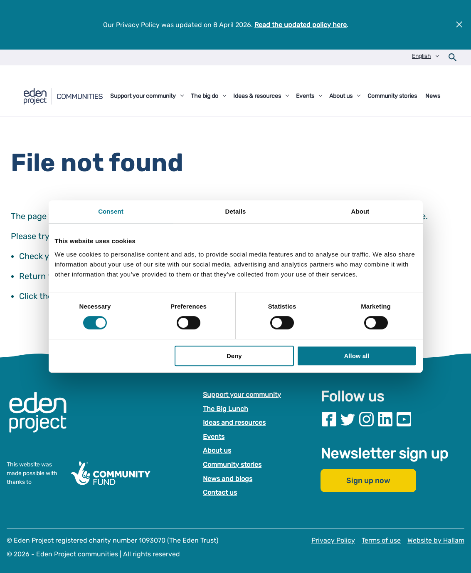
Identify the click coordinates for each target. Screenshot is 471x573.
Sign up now (368, 480)
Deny (234, 355)
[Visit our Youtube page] (404, 419)
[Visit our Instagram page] (366, 419)
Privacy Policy (333, 540)
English (421, 56)
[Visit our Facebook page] (329, 419)
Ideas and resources (234, 422)
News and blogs (227, 478)
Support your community (242, 395)
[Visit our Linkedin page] (385, 419)
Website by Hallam (435, 540)
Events (213, 437)
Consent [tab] (110, 211)
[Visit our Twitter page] (347, 419)
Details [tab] (235, 211)
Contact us (220, 492)
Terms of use (381, 540)
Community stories (232, 464)
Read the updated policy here (300, 25)
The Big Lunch (225, 408)
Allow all (357, 355)
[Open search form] (452, 57)
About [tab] (360, 211)
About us (217, 450)
